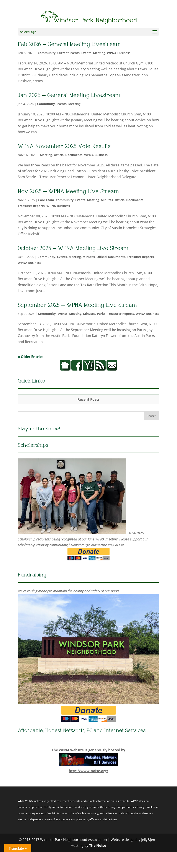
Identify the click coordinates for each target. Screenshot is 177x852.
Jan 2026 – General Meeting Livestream (66, 96)
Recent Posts (88, 399)
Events (86, 53)
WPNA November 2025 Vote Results (61, 147)
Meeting (99, 53)
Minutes (107, 200)
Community (47, 53)
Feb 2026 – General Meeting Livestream (66, 45)
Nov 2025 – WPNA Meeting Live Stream (66, 192)
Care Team (46, 200)
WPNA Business (118, 53)
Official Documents (68, 155)
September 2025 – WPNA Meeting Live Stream (74, 305)
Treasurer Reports (31, 206)
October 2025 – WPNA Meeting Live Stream (71, 249)
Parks (101, 314)
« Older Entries (30, 356)
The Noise (97, 845)
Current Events (68, 53)
